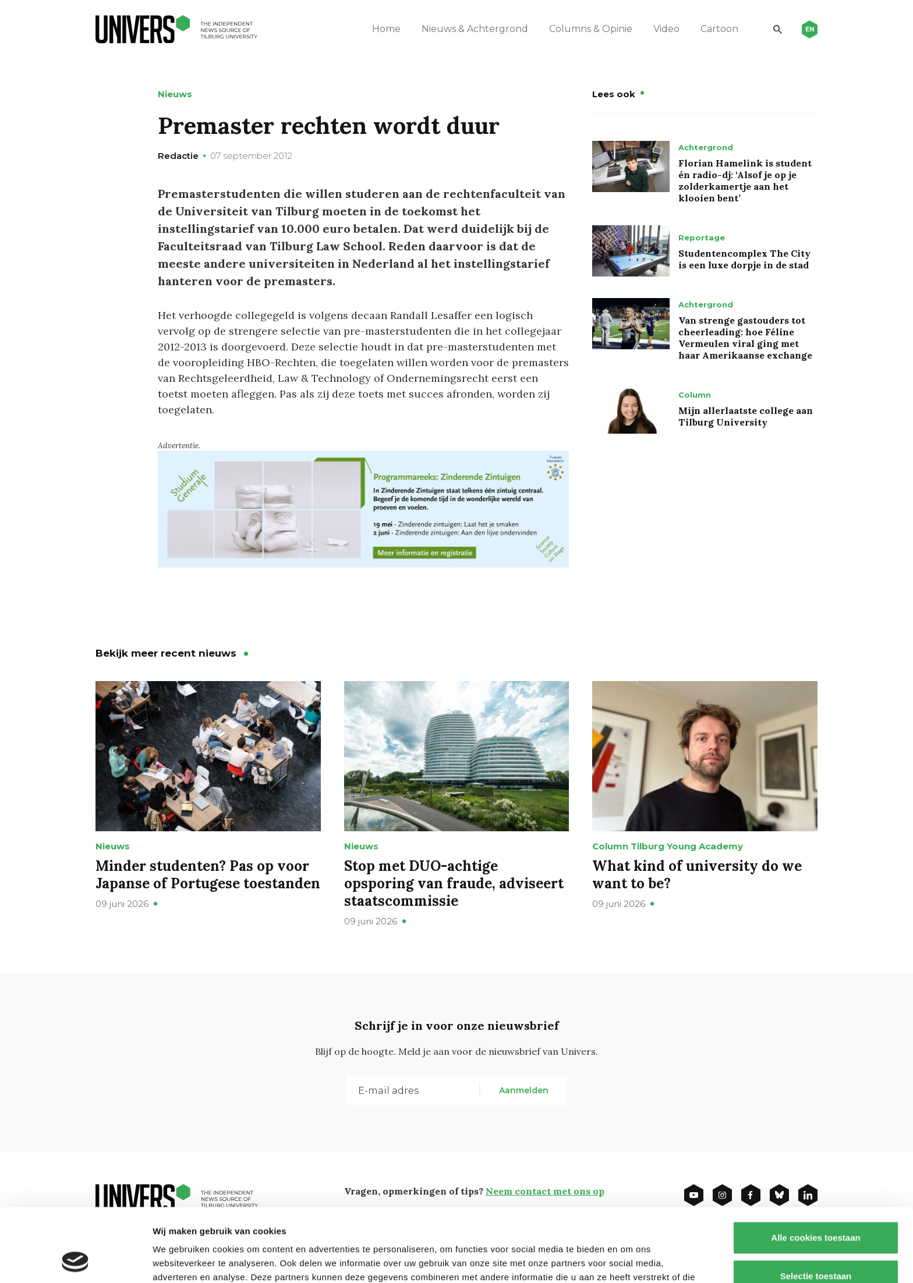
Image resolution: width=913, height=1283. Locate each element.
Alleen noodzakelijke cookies (815, 1245)
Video (666, 28)
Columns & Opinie (590, 28)
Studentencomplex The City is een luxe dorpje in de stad (744, 259)
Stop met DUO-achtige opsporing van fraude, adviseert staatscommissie (454, 883)
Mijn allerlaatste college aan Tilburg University (745, 416)
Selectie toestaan (816, 1207)
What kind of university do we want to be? (697, 874)
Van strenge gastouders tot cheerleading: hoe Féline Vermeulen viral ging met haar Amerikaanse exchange (745, 337)
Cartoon (719, 28)
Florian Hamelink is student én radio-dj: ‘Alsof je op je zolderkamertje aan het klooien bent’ (745, 180)
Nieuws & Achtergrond (475, 28)
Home (386, 28)
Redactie (178, 155)
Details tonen (629, 1260)
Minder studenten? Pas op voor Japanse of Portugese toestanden (207, 874)
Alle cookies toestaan (815, 1169)
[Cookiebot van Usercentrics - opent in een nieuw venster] (75, 1260)
